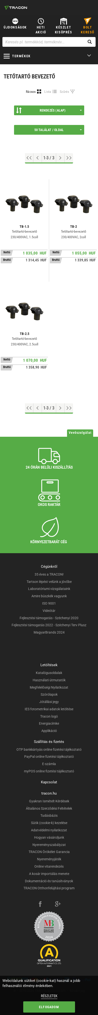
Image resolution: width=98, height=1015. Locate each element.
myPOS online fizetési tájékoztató (49, 771)
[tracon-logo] (15, 7)
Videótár (49, 611)
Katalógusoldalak (49, 673)
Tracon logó (49, 716)
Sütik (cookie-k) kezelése (49, 823)
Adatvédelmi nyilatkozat (49, 830)
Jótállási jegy (49, 702)
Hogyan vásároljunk (49, 837)
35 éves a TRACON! (49, 574)
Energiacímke (49, 723)
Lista (47, 92)
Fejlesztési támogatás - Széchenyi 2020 (49, 618)
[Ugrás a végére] (69, 157)
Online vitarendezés (49, 866)
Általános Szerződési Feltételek (49, 808)
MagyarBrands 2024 (49, 632)
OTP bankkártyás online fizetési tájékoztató (49, 749)
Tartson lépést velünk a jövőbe (49, 582)
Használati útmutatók (49, 680)
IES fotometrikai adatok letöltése (49, 709)
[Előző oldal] (37, 157)
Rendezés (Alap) (49, 110)
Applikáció (49, 731)
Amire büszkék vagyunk (49, 596)
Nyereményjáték (49, 859)
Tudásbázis (49, 815)
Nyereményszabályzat (49, 845)
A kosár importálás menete (49, 874)
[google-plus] (57, 905)
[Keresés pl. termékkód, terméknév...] (49, 42)
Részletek (49, 996)
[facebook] (40, 905)
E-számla (49, 764)
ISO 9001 (49, 603)
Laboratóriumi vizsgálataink (49, 589)
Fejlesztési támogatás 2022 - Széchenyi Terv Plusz (49, 625)
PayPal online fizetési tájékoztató (49, 757)
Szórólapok (49, 694)
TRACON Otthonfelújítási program (49, 888)
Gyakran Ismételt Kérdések (49, 801)
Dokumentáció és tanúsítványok (49, 881)
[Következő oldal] (60, 157)
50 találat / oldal (58, 130)
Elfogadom (49, 1007)
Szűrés (64, 92)
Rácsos (31, 92)
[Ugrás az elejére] (29, 157)
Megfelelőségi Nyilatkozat (49, 687)
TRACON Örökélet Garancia (49, 852)
